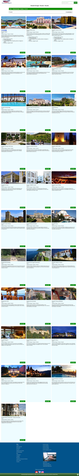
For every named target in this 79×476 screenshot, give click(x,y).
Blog (17, 453)
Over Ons (17, 449)
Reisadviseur (45, 462)
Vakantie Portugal (16, 8)
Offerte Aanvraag (19, 446)
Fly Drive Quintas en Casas (47, 449)
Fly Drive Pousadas (46, 448)
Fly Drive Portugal (46, 447)
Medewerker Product (46, 463)
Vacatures (17, 461)
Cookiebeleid (18, 454)
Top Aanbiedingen (19, 452)
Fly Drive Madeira (46, 445)
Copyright (18, 456)
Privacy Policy (18, 460)
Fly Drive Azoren (45, 444)
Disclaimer (18, 457)
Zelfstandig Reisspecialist (47, 464)
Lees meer (22, 52)
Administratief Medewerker (47, 466)
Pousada (22, 8)
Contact (17, 445)
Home (10, 8)
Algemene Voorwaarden (20, 450)
